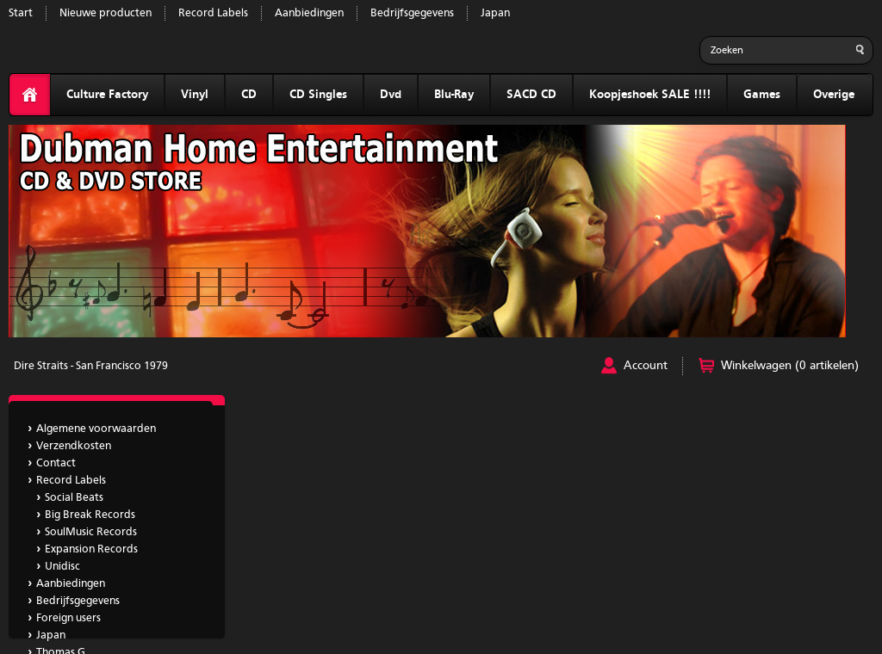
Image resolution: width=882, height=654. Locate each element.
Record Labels (213, 13)
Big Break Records (90, 515)
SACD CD (531, 95)
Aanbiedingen (309, 13)
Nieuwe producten (105, 13)
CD (249, 95)
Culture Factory (107, 95)
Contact (56, 463)
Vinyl (194, 95)
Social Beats (74, 497)
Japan (495, 13)
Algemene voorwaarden (96, 429)
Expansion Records (91, 549)
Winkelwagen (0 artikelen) (790, 366)
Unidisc (62, 566)
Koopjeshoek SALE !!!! (650, 95)
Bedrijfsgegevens (412, 13)
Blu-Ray (454, 95)
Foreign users (68, 618)
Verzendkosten (73, 446)
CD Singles (318, 95)
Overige (833, 95)
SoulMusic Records (91, 532)
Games (761, 95)
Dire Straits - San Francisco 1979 (91, 366)
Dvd (390, 95)
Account (646, 366)
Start (21, 13)
